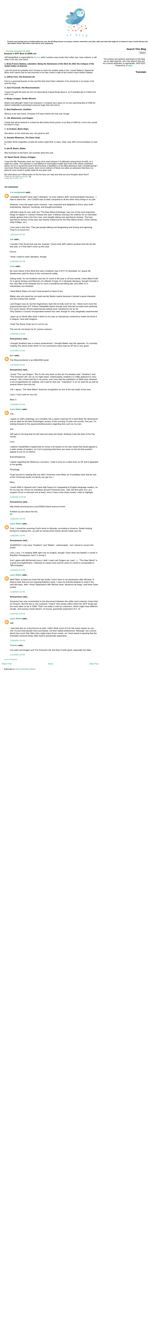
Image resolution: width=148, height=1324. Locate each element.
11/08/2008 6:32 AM (17, 404)
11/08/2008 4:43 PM (17, 570)
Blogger (129, 66)
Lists (20, 178)
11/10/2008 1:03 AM (17, 655)
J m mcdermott (17, 192)
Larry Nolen (16, 409)
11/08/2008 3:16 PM (17, 536)
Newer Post (7, 664)
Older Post (93, 664)
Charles (14, 645)
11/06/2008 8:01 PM (17, 234)
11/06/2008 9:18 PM (17, 334)
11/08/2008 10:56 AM (18, 497)
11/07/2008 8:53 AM (17, 365)
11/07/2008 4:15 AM (17, 351)
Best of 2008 (14, 178)
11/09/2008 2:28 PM (17, 614)
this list (37, 57)
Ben (12, 355)
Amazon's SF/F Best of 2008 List (20, 53)
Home (50, 664)
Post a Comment (10, 659)
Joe (12, 239)
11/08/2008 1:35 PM (17, 519)
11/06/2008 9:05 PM (17, 261)
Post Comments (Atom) (25, 669)
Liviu (12, 266)
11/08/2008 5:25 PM (17, 592)
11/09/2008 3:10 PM (17, 640)
